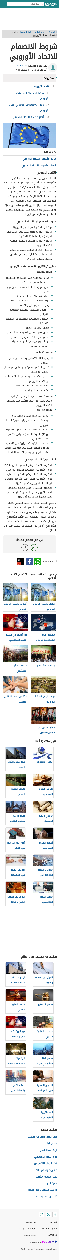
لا (25, 547)
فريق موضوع (30, 1235)
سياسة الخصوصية (27, 1228)
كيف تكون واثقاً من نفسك (42, 1136)
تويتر (20, 561)
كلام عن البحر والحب (46, 1196)
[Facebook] (54, 1214)
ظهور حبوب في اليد (46, 1170)
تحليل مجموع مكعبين (46, 1176)
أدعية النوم (51, 1183)
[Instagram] (41, 1214)
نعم (34, 547)
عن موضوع (31, 1222)
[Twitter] (48, 1214)
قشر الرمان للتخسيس (45, 1163)
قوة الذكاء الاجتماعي (45, 1156)
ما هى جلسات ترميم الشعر (42, 1189)
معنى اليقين (50, 1143)
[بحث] (41, 4)
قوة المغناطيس (48, 1150)
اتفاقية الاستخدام (49, 1228)
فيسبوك (29, 561)
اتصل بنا (53, 1222)
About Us (52, 1235)
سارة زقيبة (22, 66)
